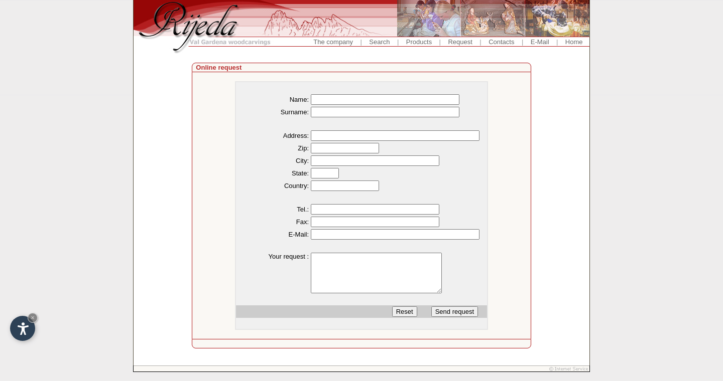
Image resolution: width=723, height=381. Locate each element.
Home (574, 42)
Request (460, 42)
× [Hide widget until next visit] (33, 317)
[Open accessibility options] (22, 328)
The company (333, 42)
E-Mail (540, 42)
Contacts (501, 42)
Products (419, 42)
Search (379, 42)
